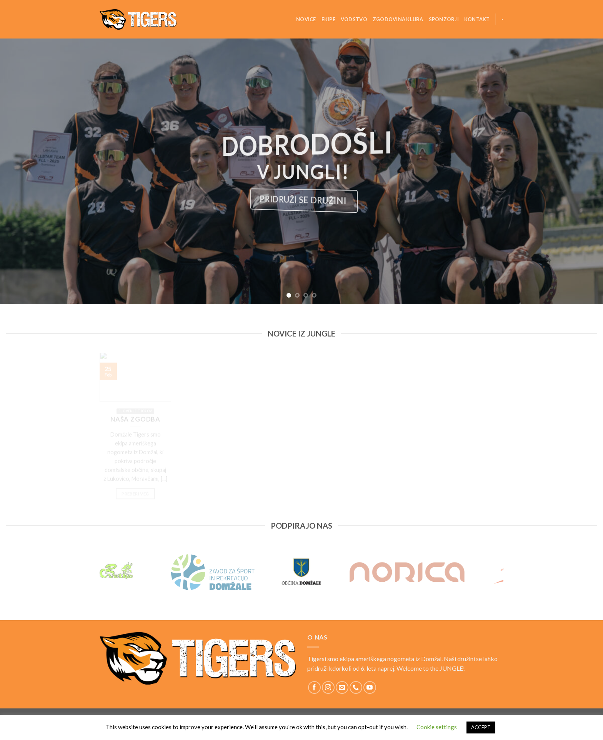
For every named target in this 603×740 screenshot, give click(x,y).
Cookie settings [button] (436, 726)
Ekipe (328, 19)
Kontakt (477, 19)
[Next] (503, 572)
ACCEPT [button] (481, 727)
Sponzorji (444, 19)
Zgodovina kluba (398, 19)
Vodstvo (354, 19)
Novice (306, 19)
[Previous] (100, 572)
